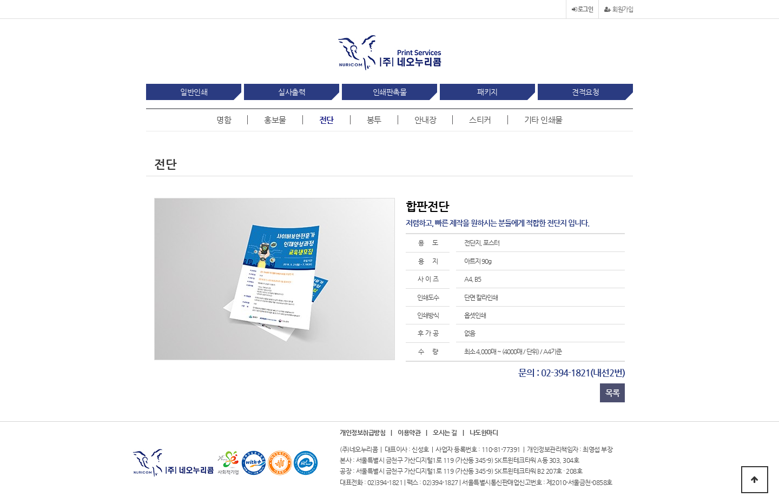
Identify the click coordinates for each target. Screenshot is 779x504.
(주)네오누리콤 (359, 449)
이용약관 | (412, 432)
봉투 (374, 119)
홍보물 (275, 119)
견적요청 (585, 92)
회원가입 (618, 9)
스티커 (480, 119)
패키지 (487, 92)
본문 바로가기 (0, 0)
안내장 (425, 119)
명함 (223, 119)
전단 (326, 119)
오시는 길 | (448, 432)
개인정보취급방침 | (366, 432)
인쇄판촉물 (390, 92)
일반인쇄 (193, 92)
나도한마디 (484, 432)
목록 (612, 392)
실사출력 (291, 92)
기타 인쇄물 (543, 119)
